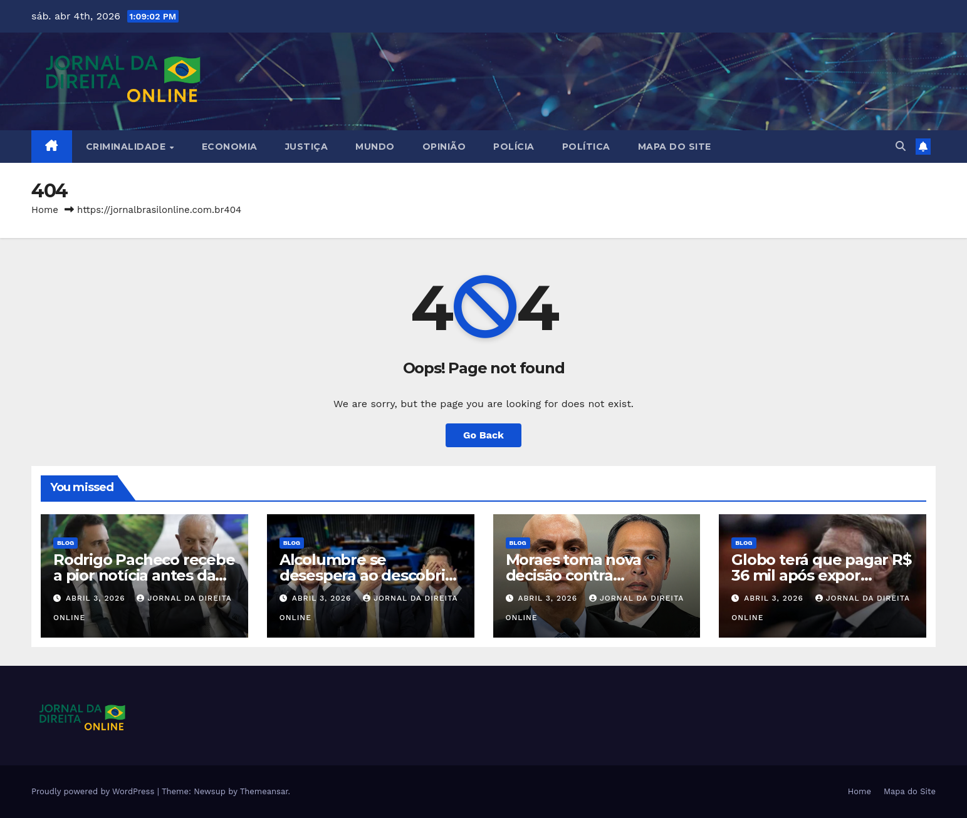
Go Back (483, 435)
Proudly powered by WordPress (94, 791)
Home (44, 209)
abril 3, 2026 (97, 598)
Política (586, 146)
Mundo (375, 146)
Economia (230, 146)
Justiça (306, 146)
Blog (65, 542)
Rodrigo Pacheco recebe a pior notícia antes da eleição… (144, 575)
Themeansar (264, 791)
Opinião (444, 146)
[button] (901, 146)
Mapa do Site (674, 146)
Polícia (514, 146)
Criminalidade (127, 146)
